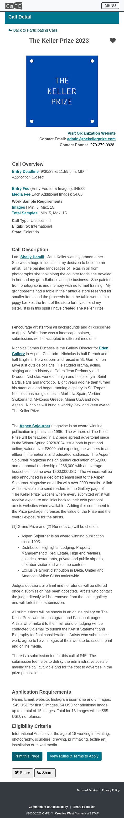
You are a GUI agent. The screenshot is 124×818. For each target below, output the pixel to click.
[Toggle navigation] (110, 5)
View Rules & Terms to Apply (74, 756)
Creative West (64, 813)
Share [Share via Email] (44, 772)
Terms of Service (87, 790)
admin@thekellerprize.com (91, 139)
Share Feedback (84, 807)
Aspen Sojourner (35, 426)
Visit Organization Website (92, 133)
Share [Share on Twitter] (22, 772)
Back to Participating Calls (32, 30)
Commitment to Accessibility (48, 807)
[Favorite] (113, 40)
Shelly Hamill (32, 257)
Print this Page (27, 756)
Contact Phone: (74, 145)
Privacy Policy (111, 790)
